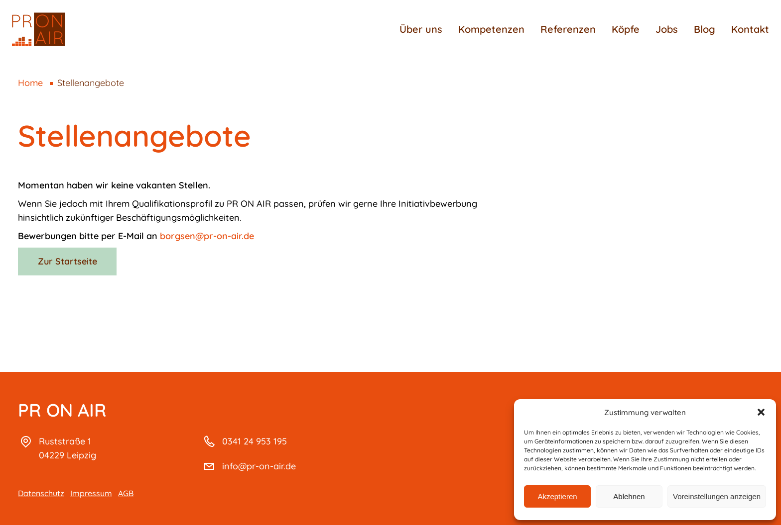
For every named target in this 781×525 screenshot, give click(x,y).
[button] (761, 412)
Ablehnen (629, 496)
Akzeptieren (557, 496)
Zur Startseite (67, 261)
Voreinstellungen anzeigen (717, 496)
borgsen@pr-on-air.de (207, 236)
